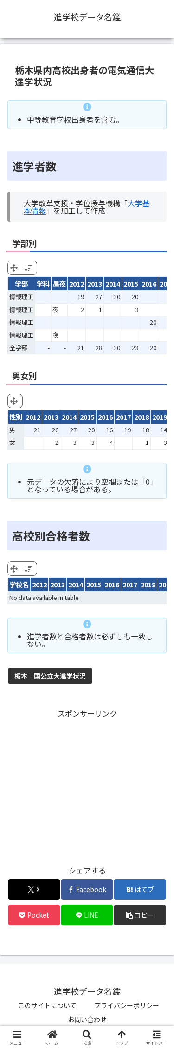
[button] (140, 915)
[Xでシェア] (34, 889)
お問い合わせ (87, 1019)
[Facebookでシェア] (87, 889)
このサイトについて (47, 1005)
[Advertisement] (87, 785)
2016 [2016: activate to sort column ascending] (149, 283)
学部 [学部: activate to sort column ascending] (21, 283)
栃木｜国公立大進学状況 (50, 675)
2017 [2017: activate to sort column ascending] (129, 584)
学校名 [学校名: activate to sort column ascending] (19, 584)
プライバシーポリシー (126, 1005)
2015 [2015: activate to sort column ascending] (130, 283)
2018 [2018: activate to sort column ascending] (148, 584)
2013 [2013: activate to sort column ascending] (94, 283)
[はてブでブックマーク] (140, 889)
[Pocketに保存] (34, 915)
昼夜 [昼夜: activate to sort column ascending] (59, 283)
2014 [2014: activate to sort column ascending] (112, 283)
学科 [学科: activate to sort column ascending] (43, 283)
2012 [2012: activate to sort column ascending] (76, 283)
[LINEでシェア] (87, 915)
